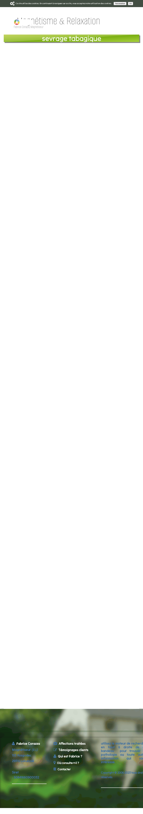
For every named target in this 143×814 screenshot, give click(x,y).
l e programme (28, 53)
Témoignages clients (70, 750)
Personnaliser (120, 3)
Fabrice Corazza (26, 744)
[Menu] (138, 23)
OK (130, 3)
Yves (100, 197)
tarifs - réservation (31, 57)
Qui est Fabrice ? (67, 756)
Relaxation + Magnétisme (81, 151)
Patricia (116, 197)
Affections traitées (69, 744)
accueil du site (68, 778)
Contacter (62, 769)
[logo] (52, 24)
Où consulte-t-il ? (66, 763)
